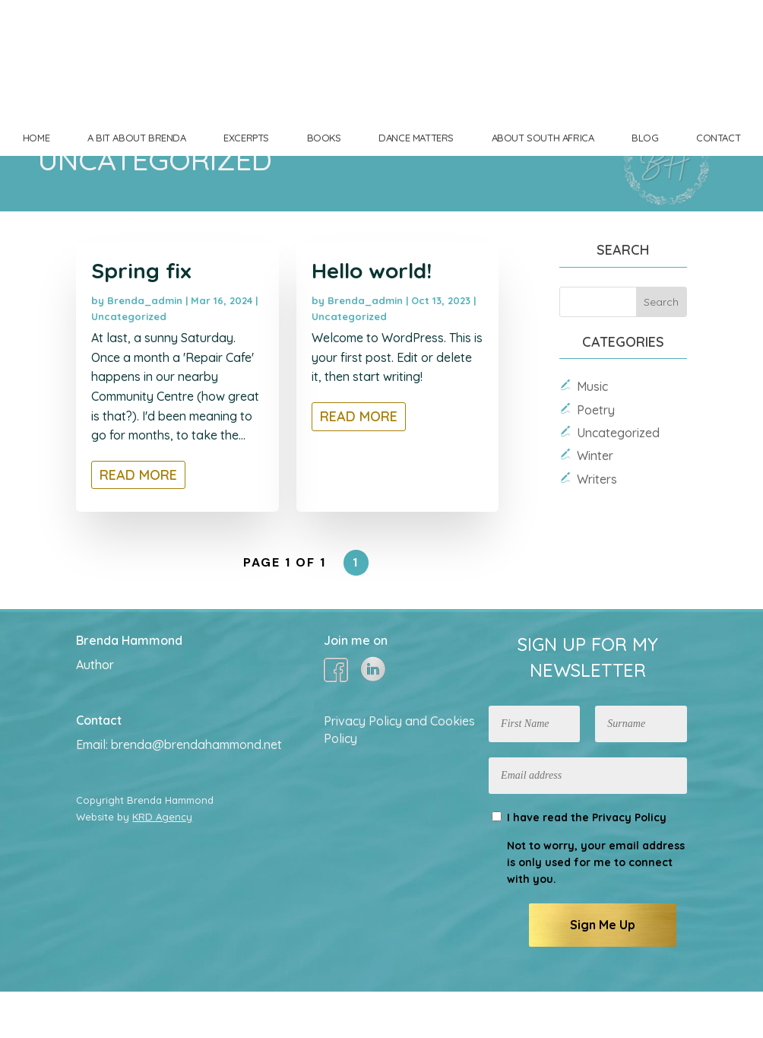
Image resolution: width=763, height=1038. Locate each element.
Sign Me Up (602, 971)
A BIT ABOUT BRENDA (136, 138)
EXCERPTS (246, 138)
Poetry (596, 456)
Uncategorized (128, 363)
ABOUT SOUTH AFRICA (543, 138)
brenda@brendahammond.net (196, 790)
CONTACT (718, 138)
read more (138, 521)
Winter (595, 501)
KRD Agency (162, 863)
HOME (36, 138)
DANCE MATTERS (416, 138)
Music (592, 432)
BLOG (645, 138)
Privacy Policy (629, 864)
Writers (597, 525)
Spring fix (141, 316)
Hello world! (372, 316)
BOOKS (324, 138)
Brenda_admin (144, 347)
